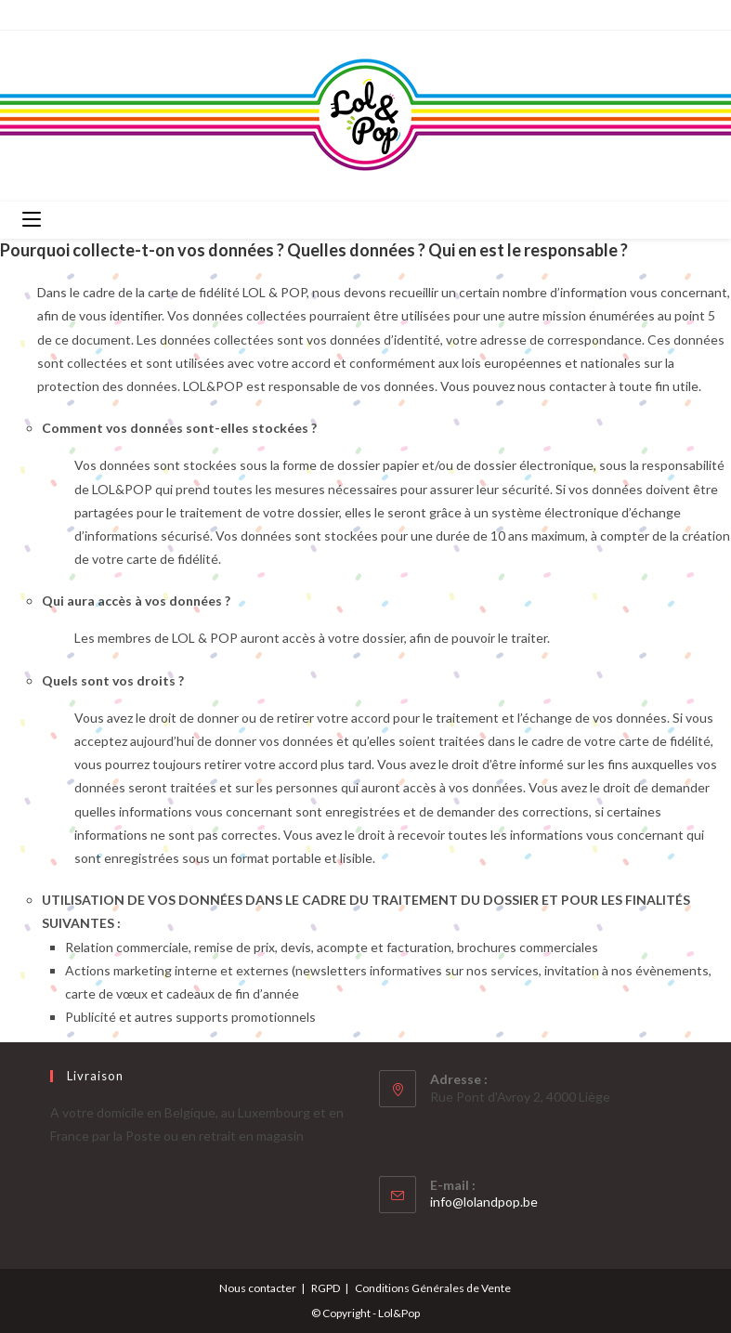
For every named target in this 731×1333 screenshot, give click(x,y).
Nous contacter (257, 1288)
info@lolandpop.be (484, 1201)
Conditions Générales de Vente (433, 1288)
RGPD (325, 1288)
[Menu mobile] (31, 220)
